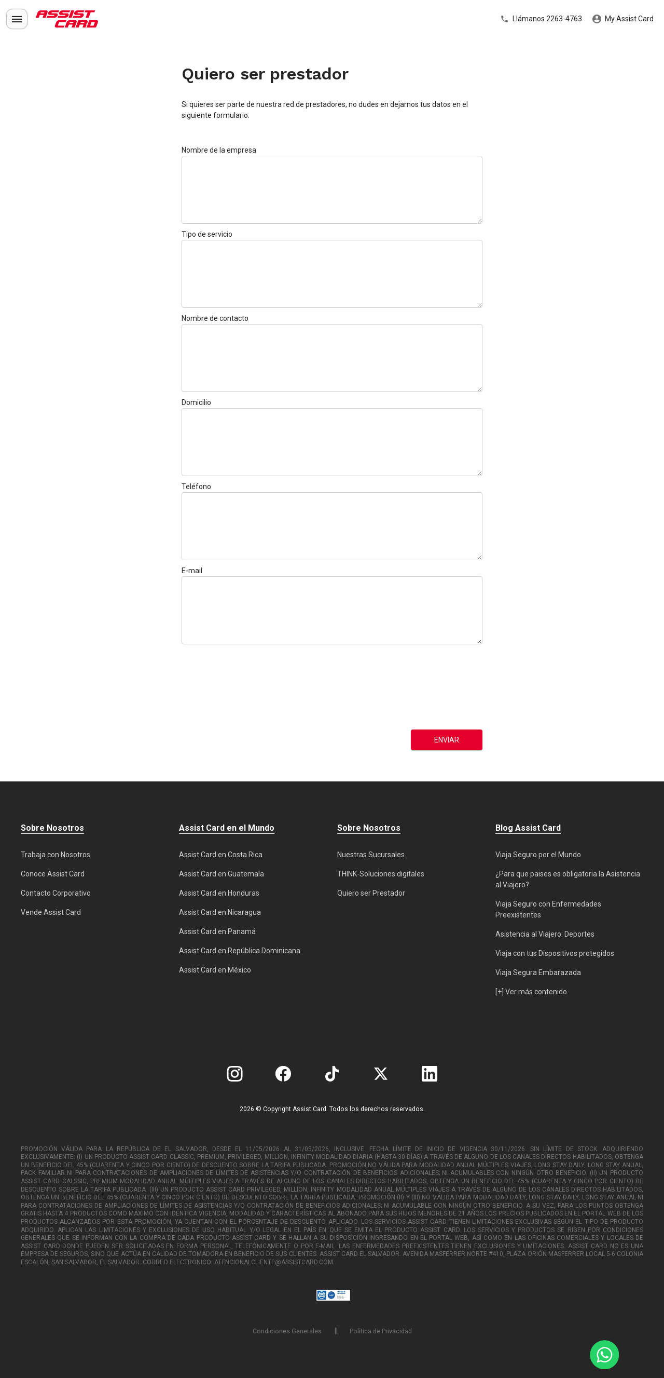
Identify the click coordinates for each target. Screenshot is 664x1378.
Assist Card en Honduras (219, 893)
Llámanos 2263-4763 (541, 19)
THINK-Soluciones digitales (380, 874)
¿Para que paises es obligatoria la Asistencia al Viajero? (567, 879)
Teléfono (196, 486)
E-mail (192, 570)
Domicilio (196, 402)
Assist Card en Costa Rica (220, 854)
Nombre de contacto (215, 318)
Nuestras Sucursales (371, 854)
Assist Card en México (215, 970)
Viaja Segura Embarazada (538, 972)
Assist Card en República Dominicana (239, 951)
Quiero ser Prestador (371, 893)
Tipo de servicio (207, 234)
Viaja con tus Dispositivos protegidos (554, 953)
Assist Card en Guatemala (221, 874)
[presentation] (224, 687)
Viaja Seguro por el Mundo (538, 854)
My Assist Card (623, 19)
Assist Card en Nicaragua (220, 912)
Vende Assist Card (51, 912)
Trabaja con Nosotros (55, 854)
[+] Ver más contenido (531, 992)
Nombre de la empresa (219, 150)
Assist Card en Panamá (217, 931)
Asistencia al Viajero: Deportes (544, 934)
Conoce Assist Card (53, 874)
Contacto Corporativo (56, 893)
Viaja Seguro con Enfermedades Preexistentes (548, 909)
